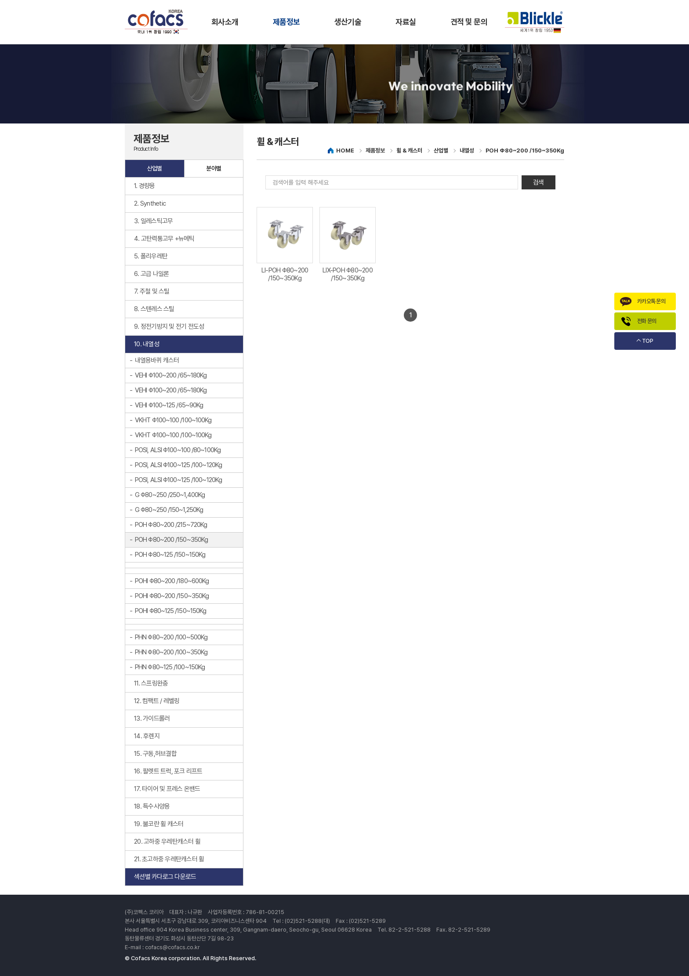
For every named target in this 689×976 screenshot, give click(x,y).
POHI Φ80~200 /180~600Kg (172, 581)
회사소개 (225, 21)
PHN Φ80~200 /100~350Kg (171, 652)
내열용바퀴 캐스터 (157, 360)
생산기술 (348, 21)
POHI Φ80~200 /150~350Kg (172, 596)
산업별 (154, 168)
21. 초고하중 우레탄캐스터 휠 (169, 859)
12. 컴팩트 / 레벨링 (156, 701)
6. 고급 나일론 (151, 274)
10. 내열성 (146, 344)
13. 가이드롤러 (152, 718)
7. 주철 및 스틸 (152, 291)
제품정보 (286, 21)
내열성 (467, 150)
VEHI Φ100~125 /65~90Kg (169, 405)
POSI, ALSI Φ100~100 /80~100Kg (178, 450)
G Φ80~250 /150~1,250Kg (169, 510)
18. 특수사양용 (152, 806)
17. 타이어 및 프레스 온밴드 (167, 789)
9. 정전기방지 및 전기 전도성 (169, 326)
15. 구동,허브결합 (155, 754)
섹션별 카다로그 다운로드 (165, 877)
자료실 (405, 21)
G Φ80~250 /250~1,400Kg (170, 495)
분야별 (213, 168)
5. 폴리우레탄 (150, 256)
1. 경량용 (144, 186)
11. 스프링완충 (151, 683)
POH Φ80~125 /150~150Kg (170, 555)
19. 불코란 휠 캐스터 (158, 824)
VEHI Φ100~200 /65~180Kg (171, 375)
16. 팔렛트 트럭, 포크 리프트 (168, 771)
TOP (647, 340)
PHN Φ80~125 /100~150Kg (170, 667)
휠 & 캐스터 (409, 150)
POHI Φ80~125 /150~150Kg (170, 611)
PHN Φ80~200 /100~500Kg (171, 637)
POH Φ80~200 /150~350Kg (171, 540)
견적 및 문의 (468, 21)
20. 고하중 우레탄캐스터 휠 (167, 841)
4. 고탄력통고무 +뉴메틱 (164, 239)
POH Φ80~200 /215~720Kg (171, 525)
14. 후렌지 (147, 736)
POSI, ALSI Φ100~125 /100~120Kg (178, 465)
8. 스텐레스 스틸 (154, 309)
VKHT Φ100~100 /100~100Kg (173, 420)
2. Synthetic (150, 203)
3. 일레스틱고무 (153, 221)
